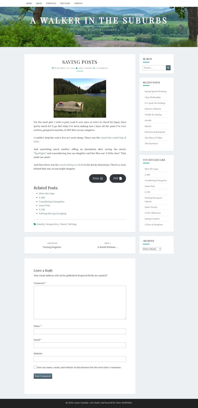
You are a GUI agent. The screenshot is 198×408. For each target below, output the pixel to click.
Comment (40, 283)
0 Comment (102, 68)
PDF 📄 (117, 178)
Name (38, 325)
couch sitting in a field (71, 164)
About (39, 3)
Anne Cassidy (85, 68)
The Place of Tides (153, 137)
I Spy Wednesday (153, 97)
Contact (78, 3)
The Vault (65, 3)
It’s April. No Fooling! (155, 103)
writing (72, 224)
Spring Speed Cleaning (155, 91)
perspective (52, 224)
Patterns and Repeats (155, 132)
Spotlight (40, 153)
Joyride (148, 120)
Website (38, 353)
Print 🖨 (98, 178)
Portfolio (51, 3)
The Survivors (151, 143)
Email (38, 339)
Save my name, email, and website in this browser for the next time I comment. (79, 367)
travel (63, 224)
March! (148, 126)
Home (29, 3)
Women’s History (153, 108)
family (40, 224)
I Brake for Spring (153, 114)
